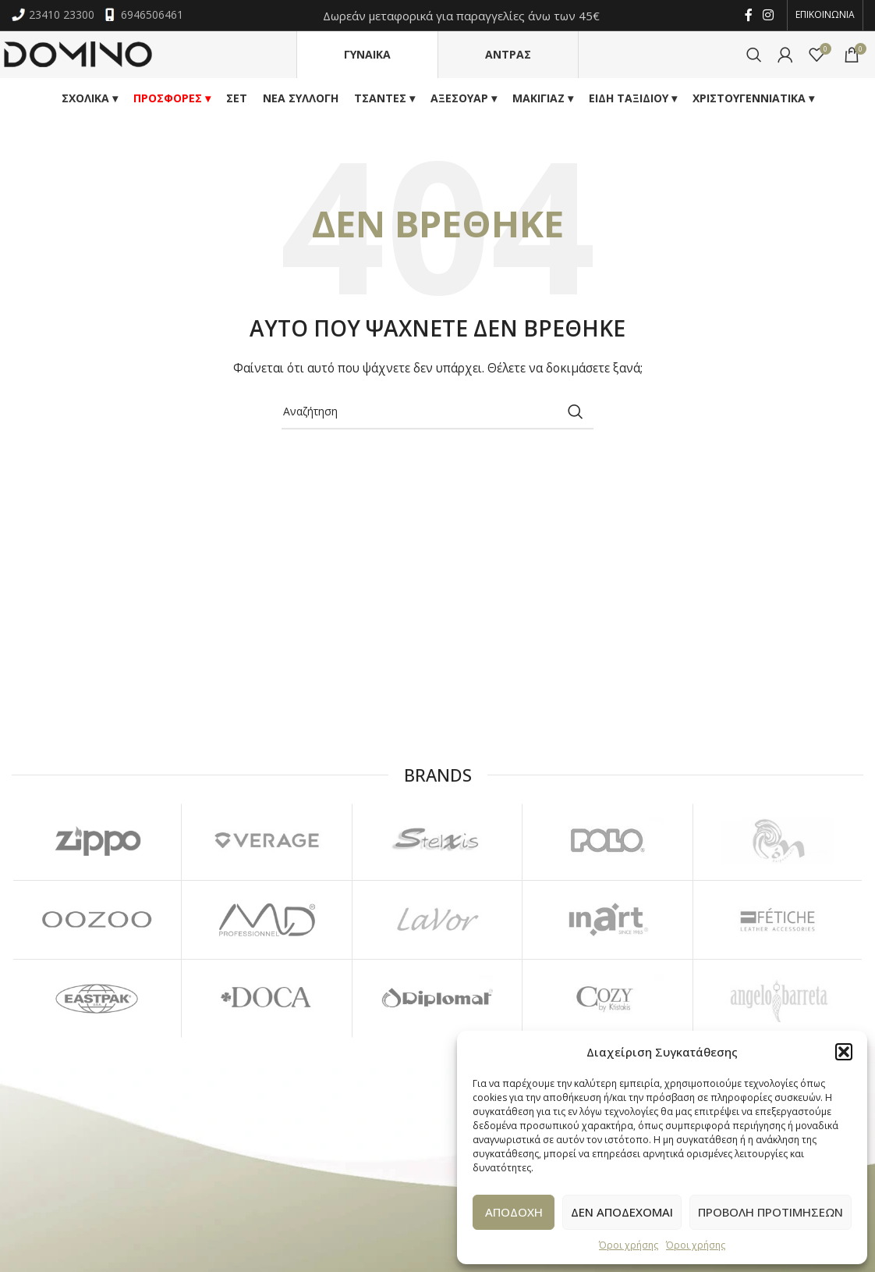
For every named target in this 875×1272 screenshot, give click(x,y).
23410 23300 (54, 15)
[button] (844, 1052)
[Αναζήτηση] (754, 55)
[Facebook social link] (748, 15)
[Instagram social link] (768, 15)
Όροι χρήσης (628, 1245)
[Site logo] (78, 54)
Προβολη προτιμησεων (770, 1212)
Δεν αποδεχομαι (622, 1212)
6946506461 (143, 15)
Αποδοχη (514, 1212)
